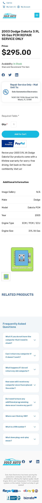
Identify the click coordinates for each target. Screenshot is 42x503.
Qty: (4, 124)
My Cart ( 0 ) (11, 7)
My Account (23, 6)
